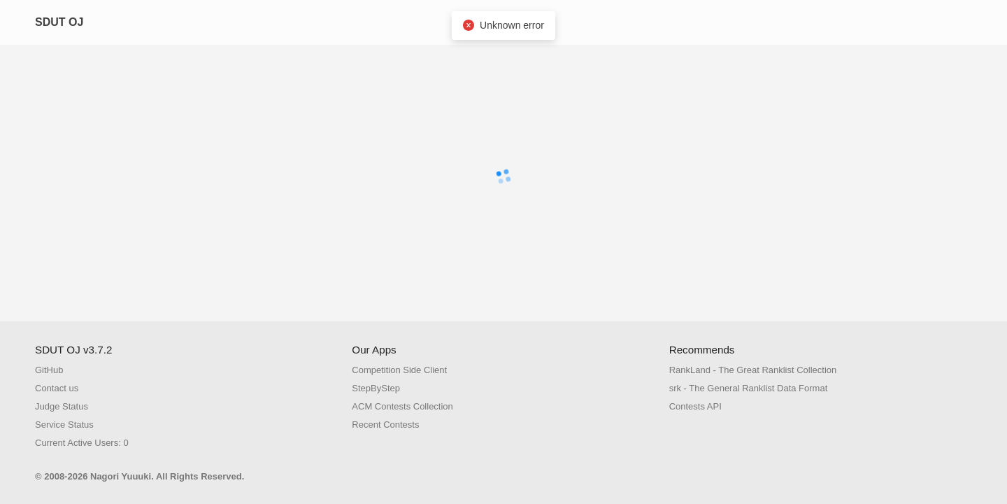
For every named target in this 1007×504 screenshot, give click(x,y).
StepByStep (376, 388)
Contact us (56, 388)
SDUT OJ (59, 22)
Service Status (64, 424)
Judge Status (61, 406)
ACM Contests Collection (402, 406)
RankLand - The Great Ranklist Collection (753, 370)
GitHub (49, 370)
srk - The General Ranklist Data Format (748, 388)
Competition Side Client (399, 370)
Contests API (695, 406)
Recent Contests (385, 424)
